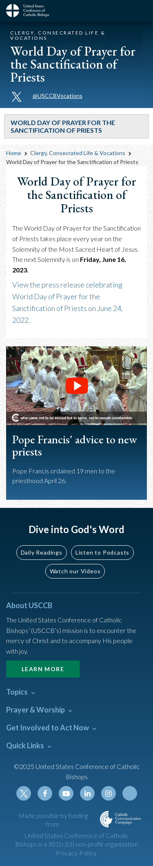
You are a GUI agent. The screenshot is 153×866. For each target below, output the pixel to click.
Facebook (45, 793)
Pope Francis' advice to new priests (74, 445)
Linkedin (87, 793)
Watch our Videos (75, 571)
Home (13, 152)
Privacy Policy (76, 853)
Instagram (108, 793)
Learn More (43, 668)
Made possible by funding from (53, 820)
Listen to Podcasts (102, 552)
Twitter (23, 793)
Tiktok (129, 793)
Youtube (66, 793)
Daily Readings (41, 552)
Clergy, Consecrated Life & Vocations (77, 152)
